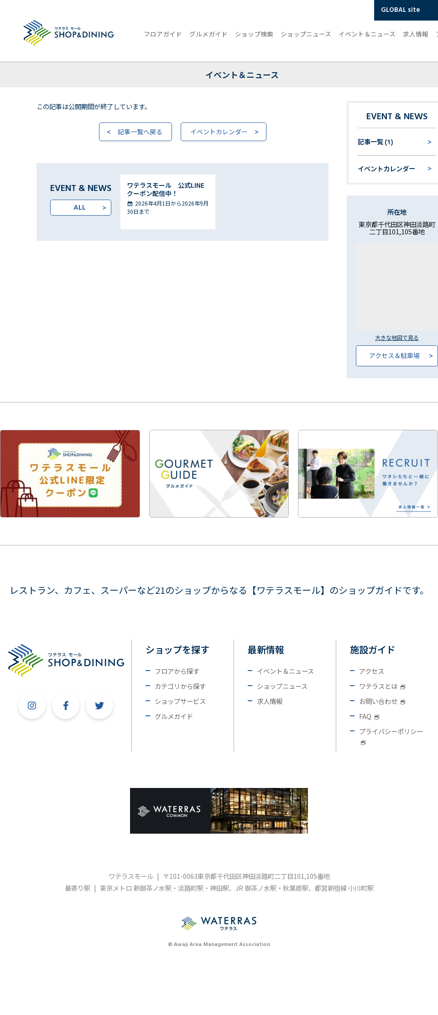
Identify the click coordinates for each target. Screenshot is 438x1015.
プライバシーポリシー (391, 735)
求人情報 (415, 33)
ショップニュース (306, 33)
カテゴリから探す (180, 686)
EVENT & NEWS (397, 117)
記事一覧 (376, 142)
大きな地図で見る (397, 337)
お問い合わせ (382, 701)
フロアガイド (163, 33)
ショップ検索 (254, 33)
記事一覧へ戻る (140, 131)
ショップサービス (180, 701)
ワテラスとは (382, 686)
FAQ (369, 716)
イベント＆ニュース (367, 33)
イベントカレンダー (219, 131)
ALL (79, 208)
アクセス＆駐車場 (394, 355)
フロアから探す (177, 671)
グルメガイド (208, 33)
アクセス (371, 671)
